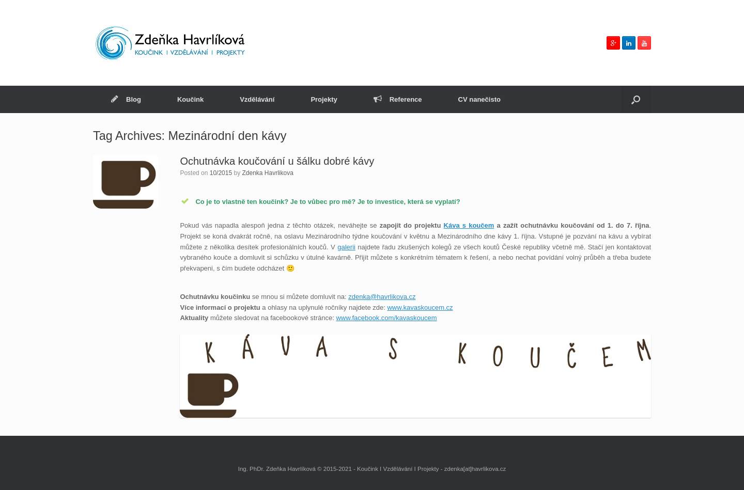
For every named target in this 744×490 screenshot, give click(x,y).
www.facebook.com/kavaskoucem (386, 318)
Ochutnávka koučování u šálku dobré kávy (277, 161)
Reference (398, 99)
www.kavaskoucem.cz (420, 307)
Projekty (324, 99)
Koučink (190, 99)
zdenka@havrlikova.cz (381, 297)
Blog (126, 99)
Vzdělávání (257, 99)
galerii (346, 247)
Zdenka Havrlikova (267, 173)
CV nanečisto (479, 99)
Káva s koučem (469, 225)
